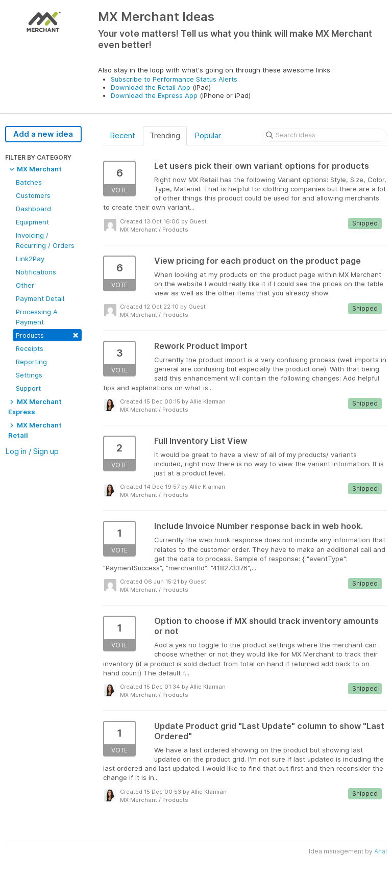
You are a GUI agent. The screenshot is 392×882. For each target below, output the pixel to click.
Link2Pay (30, 259)
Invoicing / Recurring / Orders (45, 240)
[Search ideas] (324, 135)
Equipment (32, 222)
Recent (122, 135)
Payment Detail (40, 298)
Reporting (31, 362)
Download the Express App (154, 95)
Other (25, 285)
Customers (33, 195)
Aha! (380, 851)
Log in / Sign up (32, 451)
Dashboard (33, 209)
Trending (165, 135)
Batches (29, 182)
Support (28, 388)
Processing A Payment (37, 317)
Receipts (29, 348)
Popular (207, 135)
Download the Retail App (150, 87)
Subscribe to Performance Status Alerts (174, 79)
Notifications (36, 272)
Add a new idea (43, 134)
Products (47, 334)
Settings (29, 375)
